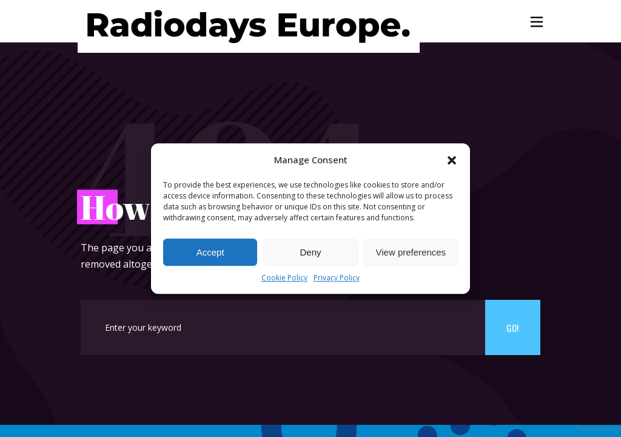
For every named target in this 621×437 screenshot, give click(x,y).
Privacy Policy (337, 278)
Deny (310, 252)
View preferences (411, 252)
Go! (512, 327)
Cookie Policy (284, 278)
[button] (452, 160)
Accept (210, 252)
